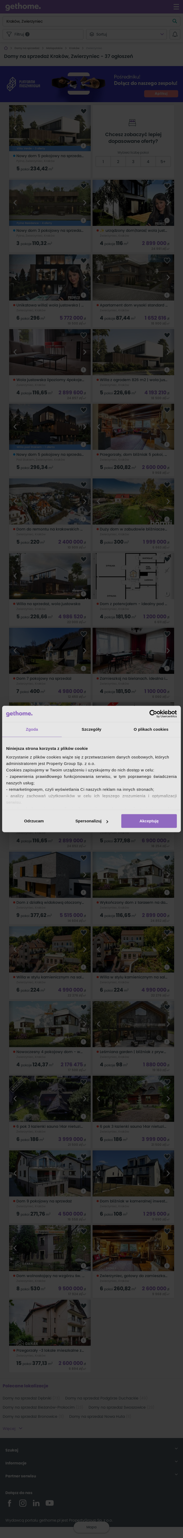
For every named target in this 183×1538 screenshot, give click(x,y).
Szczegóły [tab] (91, 729)
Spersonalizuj (91, 821)
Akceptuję (149, 821)
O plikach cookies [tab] (151, 729)
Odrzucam (34, 821)
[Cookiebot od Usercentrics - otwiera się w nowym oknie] (153, 714)
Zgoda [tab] (32, 729)
